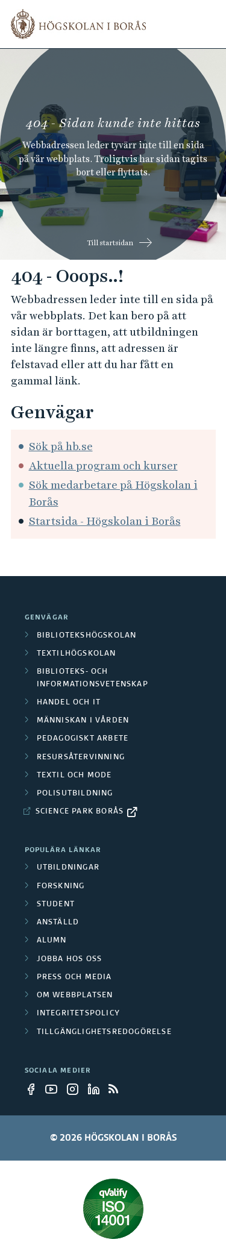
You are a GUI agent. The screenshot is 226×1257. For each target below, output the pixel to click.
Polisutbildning (75, 793)
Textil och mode (74, 775)
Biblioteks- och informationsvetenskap (92, 678)
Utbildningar (68, 868)
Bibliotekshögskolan (87, 636)
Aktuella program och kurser (103, 465)
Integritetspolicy (78, 1013)
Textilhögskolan (76, 654)
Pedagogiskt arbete (83, 739)
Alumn (52, 940)
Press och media (74, 977)
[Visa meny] (208, 24)
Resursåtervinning (81, 757)
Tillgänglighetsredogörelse (104, 1032)
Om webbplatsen (75, 995)
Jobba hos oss (69, 959)
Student (56, 904)
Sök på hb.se (61, 446)
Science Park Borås (80, 811)
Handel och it (69, 702)
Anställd (58, 922)
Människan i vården (83, 720)
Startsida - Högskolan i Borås (105, 521)
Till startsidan (110, 243)
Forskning (61, 886)
